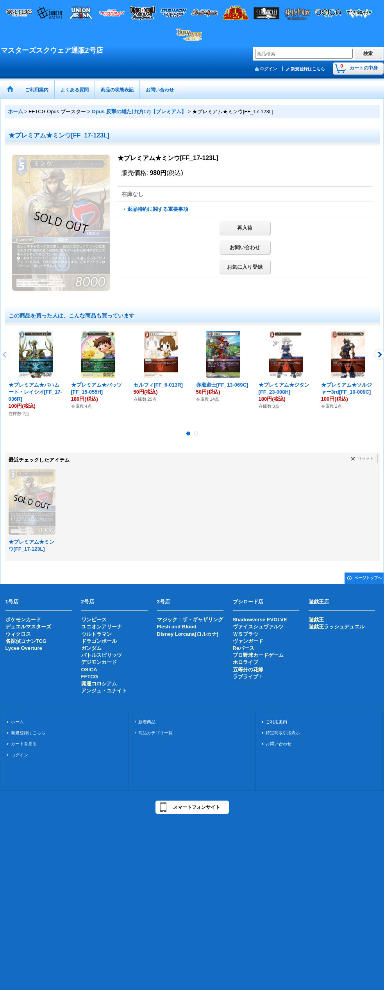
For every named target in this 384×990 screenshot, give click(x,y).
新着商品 (146, 721)
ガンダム (91, 648)
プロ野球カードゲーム (258, 655)
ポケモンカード (23, 620)
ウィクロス (18, 634)
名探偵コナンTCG (25, 641)
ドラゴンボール (99, 641)
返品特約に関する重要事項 (157, 209)
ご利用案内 (276, 721)
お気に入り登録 (245, 267)
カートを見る (24, 743)
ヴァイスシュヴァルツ (258, 627)
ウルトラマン (96, 634)
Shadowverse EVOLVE (260, 620)
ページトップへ (368, 578)
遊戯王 (316, 620)
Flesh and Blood (176, 627)
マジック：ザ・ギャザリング (190, 620)
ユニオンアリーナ (101, 627)
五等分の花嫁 (248, 669)
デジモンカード (99, 662)
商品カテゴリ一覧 (155, 732)
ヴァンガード (248, 641)
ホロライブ (245, 662)
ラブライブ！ (248, 677)
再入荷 (244, 228)
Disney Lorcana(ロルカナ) (187, 634)
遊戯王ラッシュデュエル (336, 627)
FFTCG (89, 677)
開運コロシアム (99, 684)
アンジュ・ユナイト (104, 691)
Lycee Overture (23, 648)
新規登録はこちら (308, 68)
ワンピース (94, 620)
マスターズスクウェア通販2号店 (52, 50)
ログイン (268, 68)
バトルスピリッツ (101, 655)
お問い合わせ (245, 247)
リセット (365, 458)
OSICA (89, 669)
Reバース (244, 648)
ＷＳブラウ (245, 634)
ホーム (17, 721)
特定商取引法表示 (283, 732)
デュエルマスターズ (28, 627)
